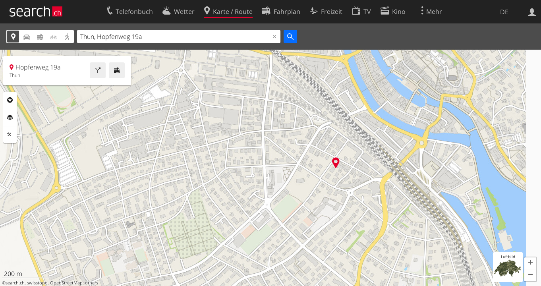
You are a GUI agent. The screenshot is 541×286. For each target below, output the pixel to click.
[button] (530, 263)
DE (504, 12)
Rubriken (10, 100)
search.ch (15, 283)
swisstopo (37, 283)
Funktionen (10, 134)
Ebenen (10, 117)
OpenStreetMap (66, 283)
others (91, 283)
